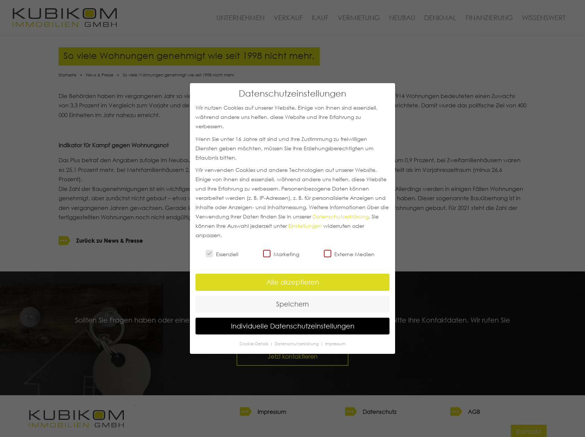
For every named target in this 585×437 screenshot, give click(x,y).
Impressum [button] (335, 343)
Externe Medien (349, 254)
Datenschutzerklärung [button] (297, 343)
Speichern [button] (292, 304)
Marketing (281, 254)
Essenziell (222, 254)
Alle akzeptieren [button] (292, 282)
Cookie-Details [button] (254, 343)
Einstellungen (305, 226)
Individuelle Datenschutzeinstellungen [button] (292, 326)
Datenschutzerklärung (341, 216)
